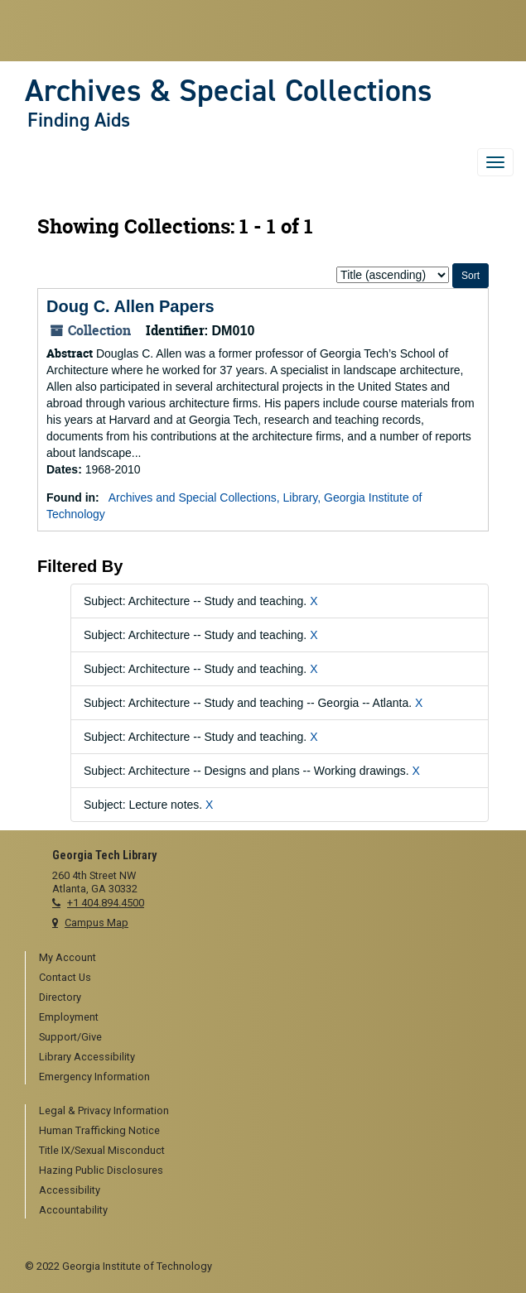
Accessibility (69, 1190)
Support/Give (70, 1037)
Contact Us (65, 977)
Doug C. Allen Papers (130, 306)
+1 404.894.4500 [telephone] (105, 902)
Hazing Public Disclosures (101, 1170)
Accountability (73, 1210)
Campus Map (96, 922)
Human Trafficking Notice (99, 1130)
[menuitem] (270, 958)
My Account (67, 957)
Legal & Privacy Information (104, 1110)
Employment (69, 1017)
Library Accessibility (87, 1056)
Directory (60, 997)
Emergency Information (94, 1076)
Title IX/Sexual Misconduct (102, 1150)
